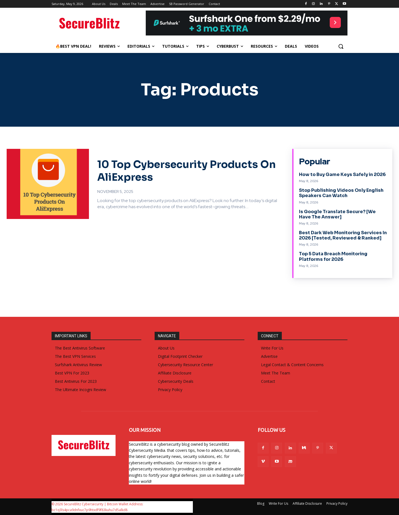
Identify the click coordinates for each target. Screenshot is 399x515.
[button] (340, 46)
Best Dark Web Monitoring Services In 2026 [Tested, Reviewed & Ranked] (343, 235)
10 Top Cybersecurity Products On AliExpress (168, 170)
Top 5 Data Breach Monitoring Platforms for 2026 (333, 256)
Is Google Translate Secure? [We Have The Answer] (337, 214)
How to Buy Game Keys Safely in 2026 (342, 174)
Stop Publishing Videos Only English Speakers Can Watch (341, 192)
